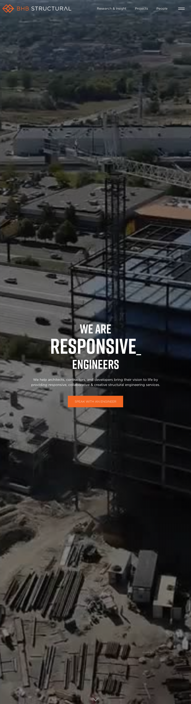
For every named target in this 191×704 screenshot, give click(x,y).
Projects (141, 8)
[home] (47, 8)
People (162, 8)
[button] (181, 8)
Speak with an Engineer (95, 401)
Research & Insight (111, 8)
